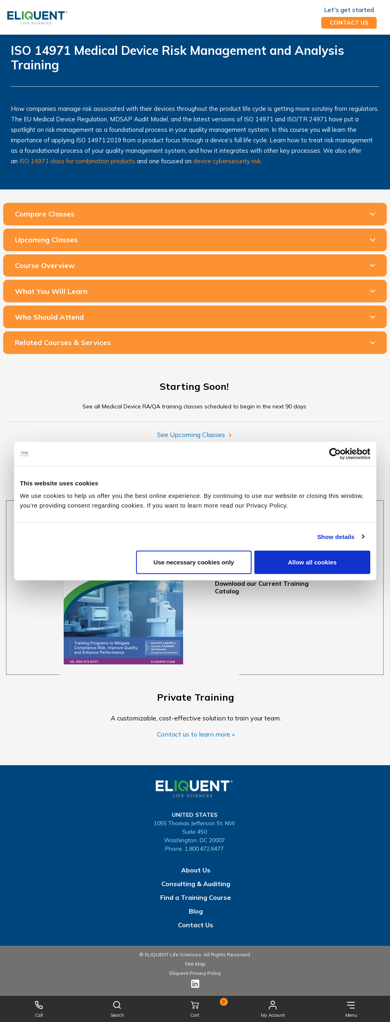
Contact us (349, 22)
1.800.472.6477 (204, 848)
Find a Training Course (195, 897)
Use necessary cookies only (193, 562)
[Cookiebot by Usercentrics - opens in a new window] (335, 454)
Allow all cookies (312, 562)
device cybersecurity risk (227, 161)
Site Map (195, 964)
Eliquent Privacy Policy (195, 973)
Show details (336, 536)
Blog (196, 911)
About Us (195, 870)
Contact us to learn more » (196, 734)
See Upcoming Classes (194, 435)
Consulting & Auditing (195, 884)
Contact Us (195, 925)
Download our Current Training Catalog (262, 587)
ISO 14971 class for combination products (77, 161)
